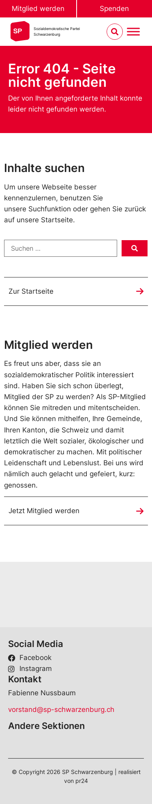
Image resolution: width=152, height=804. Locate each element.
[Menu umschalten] (133, 32)
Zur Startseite (31, 291)
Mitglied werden (38, 8)
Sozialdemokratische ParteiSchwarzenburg (57, 31)
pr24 (81, 780)
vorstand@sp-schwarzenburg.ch (61, 709)
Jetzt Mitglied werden (44, 511)
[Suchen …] (60, 248)
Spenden (114, 8)
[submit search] (134, 248)
